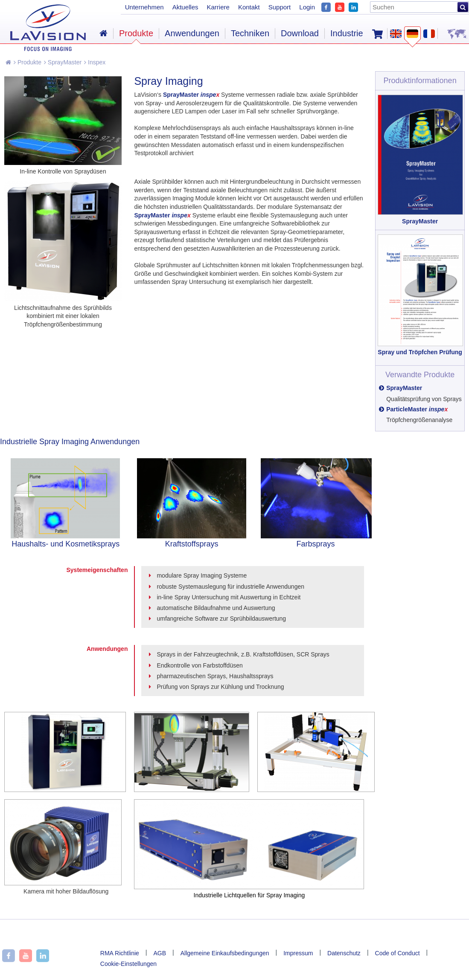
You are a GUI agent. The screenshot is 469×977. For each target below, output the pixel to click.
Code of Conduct (397, 953)
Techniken (250, 33)
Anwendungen (192, 33)
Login (307, 7)
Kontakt (249, 7)
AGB (159, 953)
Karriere (218, 7)
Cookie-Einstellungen (128, 963)
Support (279, 7)
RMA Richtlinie (119, 953)
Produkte (27, 62)
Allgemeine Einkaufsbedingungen (225, 953)
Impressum (298, 953)
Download (300, 33)
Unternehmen (144, 7)
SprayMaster (63, 62)
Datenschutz (344, 953)
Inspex (94, 62)
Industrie (346, 33)
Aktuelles (185, 7)
